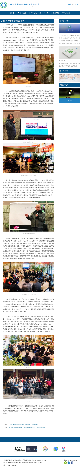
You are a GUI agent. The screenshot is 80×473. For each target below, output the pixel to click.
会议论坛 (33, 13)
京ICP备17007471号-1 (39, 460)
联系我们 (66, 13)
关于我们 (22, 13)
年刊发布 (62, 60)
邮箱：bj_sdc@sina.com (71, 460)
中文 (69, 4)
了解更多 (69, 100)
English (76, 4)
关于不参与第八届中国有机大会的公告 (69, 36)
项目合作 (43, 13)
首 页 (12, 13)
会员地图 (55, 13)
